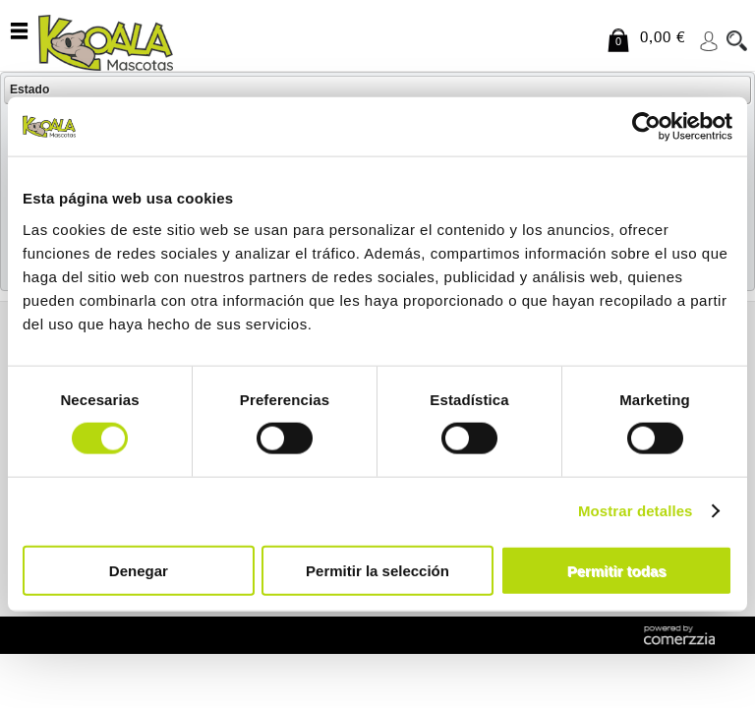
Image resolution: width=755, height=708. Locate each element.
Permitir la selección (377, 569)
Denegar (138, 569)
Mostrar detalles (635, 510)
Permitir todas (617, 569)
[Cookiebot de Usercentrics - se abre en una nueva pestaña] (646, 127)
